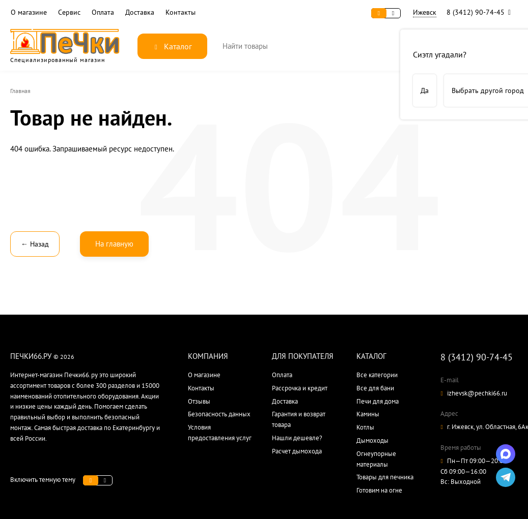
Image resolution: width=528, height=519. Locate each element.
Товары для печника (384, 477)
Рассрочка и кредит (299, 388)
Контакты (180, 12)
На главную (114, 244)
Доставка (139, 12)
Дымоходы (372, 440)
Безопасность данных (219, 414)
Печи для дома (377, 401)
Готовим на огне (379, 490)
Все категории (377, 375)
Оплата (103, 12)
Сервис (69, 12)
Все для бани (375, 388)
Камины (367, 414)
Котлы (365, 427)
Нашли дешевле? (297, 438)
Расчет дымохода (297, 451)
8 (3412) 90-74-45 (481, 12)
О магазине (29, 12)
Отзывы (199, 401)
